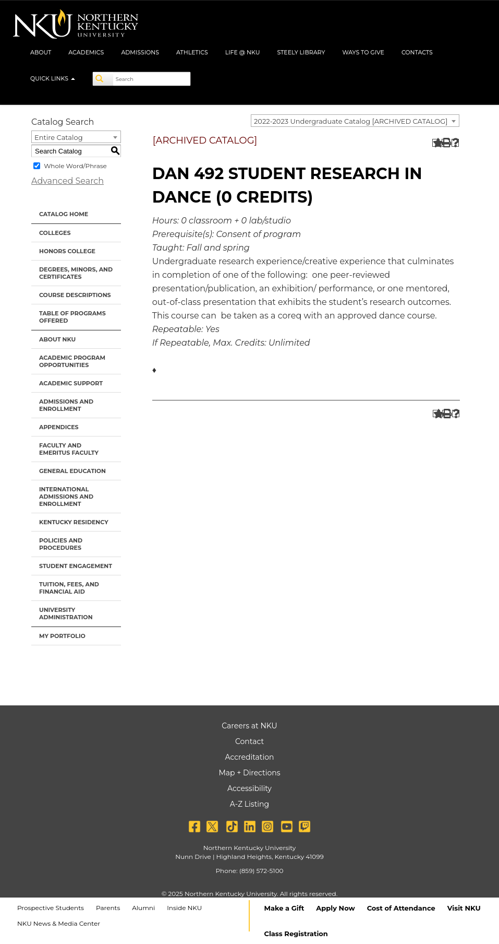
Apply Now (335, 908)
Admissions (140, 52)
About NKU (57, 339)
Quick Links (52, 78)
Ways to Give (363, 52)
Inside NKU (184, 908)
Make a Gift (284, 908)
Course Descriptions (75, 295)
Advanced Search (67, 181)
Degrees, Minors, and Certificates (76, 273)
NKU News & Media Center (58, 923)
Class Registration (296, 933)
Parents (108, 908)
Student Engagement (75, 566)
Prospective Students (50, 908)
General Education (72, 471)
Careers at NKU (249, 725)
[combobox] (355, 120)
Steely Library (301, 52)
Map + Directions (249, 772)
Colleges (54, 233)
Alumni (143, 908)
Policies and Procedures (60, 544)
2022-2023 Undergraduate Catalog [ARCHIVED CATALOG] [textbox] (350, 121)
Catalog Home (63, 214)
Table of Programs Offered (72, 317)
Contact (249, 741)
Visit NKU (464, 908)
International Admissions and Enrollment (66, 497)
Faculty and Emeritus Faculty (69, 449)
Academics (86, 52)
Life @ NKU (242, 52)
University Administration (66, 613)
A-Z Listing (249, 804)
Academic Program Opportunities (72, 361)
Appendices (59, 427)
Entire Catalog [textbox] (58, 137)
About (40, 52)
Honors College (67, 251)
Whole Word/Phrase (75, 166)
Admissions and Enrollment (66, 405)
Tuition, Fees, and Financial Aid (69, 588)
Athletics (192, 52)
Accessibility (249, 788)
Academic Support (71, 383)
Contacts (417, 52)
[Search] (103, 79)
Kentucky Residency (73, 522)
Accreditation (249, 757)
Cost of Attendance (401, 908)
